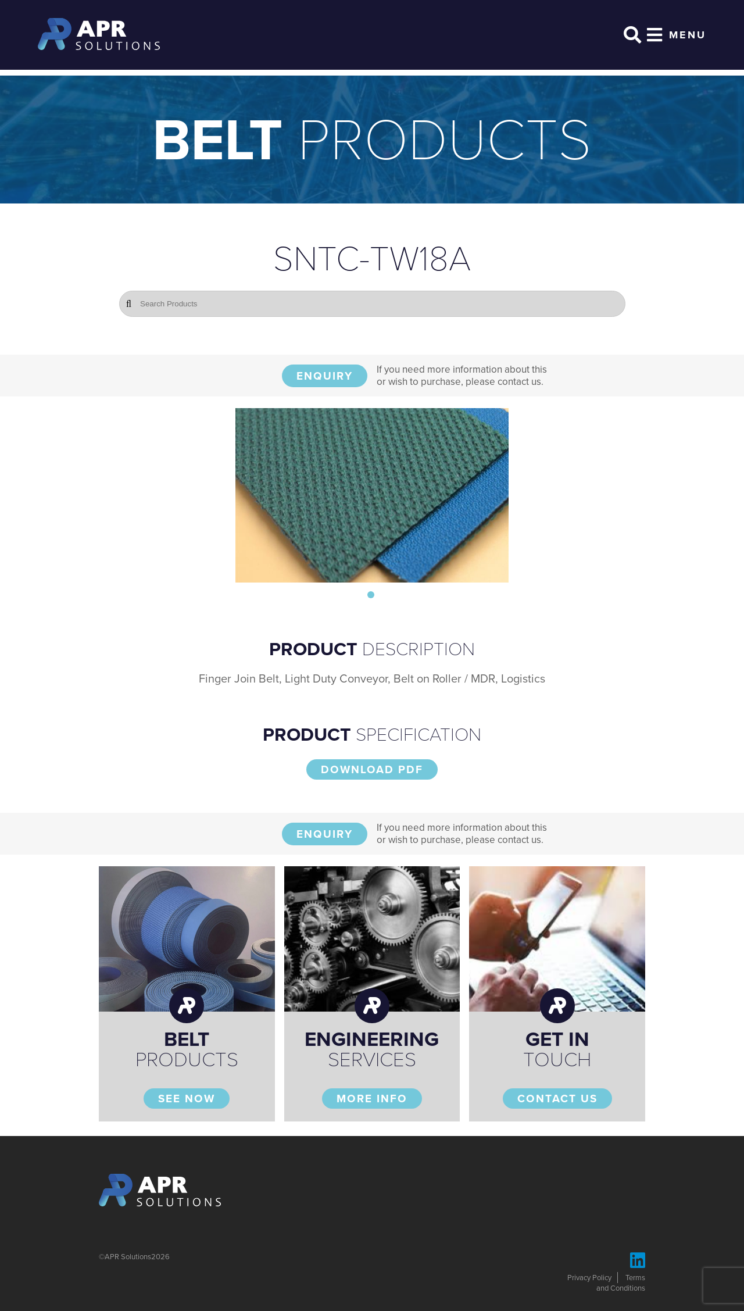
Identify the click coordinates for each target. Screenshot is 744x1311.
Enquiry (324, 375)
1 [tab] (370, 594)
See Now (186, 1098)
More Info (372, 1098)
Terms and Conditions (620, 1283)
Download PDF (372, 769)
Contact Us (557, 1098)
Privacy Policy (589, 1277)
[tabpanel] (372, 495)
